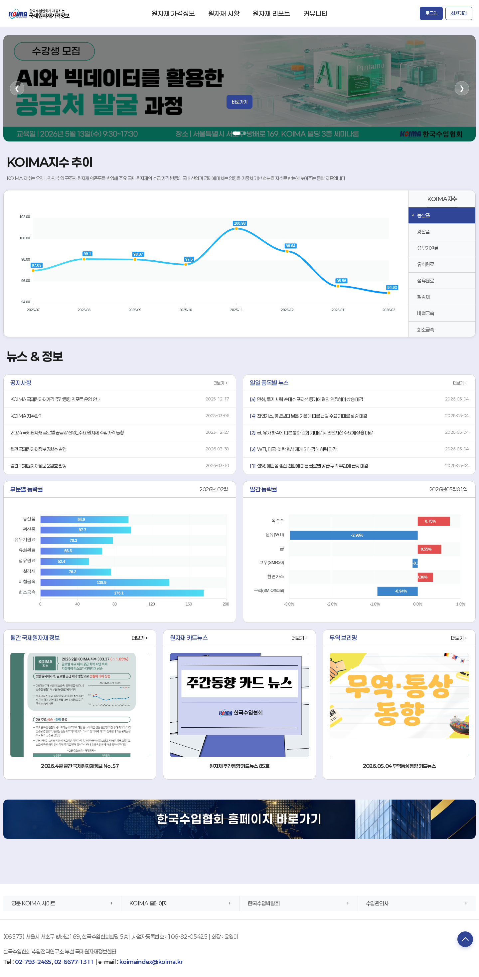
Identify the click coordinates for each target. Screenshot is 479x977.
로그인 (431, 13)
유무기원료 (427, 248)
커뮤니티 (315, 13)
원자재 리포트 (271, 13)
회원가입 (459, 13)
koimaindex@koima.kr (151, 962)
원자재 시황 (224, 13)
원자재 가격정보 (173, 13)
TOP (464, 939)
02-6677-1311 (74, 962)
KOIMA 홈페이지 (148, 903)
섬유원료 (425, 281)
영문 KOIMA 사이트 (33, 903)
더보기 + (221, 383)
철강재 (423, 297)
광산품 (423, 232)
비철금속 (425, 313)
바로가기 (239, 102)
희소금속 (425, 330)
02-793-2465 (33, 962)
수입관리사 (377, 903)
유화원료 (425, 264)
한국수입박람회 (264, 903)
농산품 (423, 215)
